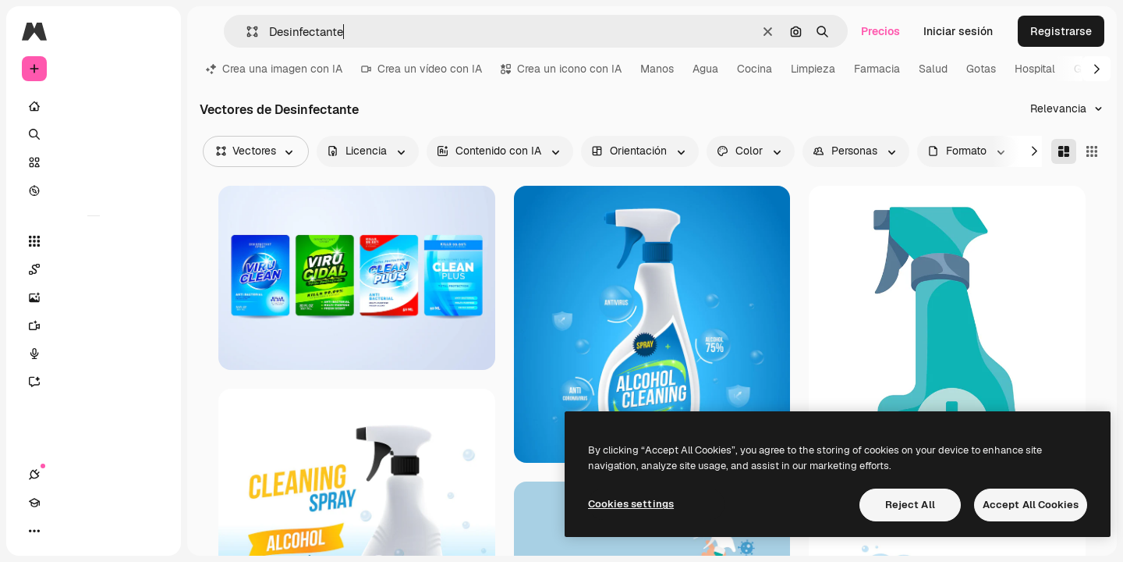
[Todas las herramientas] (93, 241)
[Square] (1091, 151)
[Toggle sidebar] (152, 31)
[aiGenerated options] (500, 151)
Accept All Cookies (1031, 504)
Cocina (754, 69)
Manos (657, 69)
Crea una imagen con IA (274, 69)
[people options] (855, 151)
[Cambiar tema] (90, 530)
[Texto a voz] (93, 353)
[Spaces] (93, 269)
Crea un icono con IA (561, 69)
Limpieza (813, 69)
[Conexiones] (34, 530)
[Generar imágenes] (93, 297)
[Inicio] (93, 106)
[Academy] (62, 530)
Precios (880, 31)
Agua (705, 69)
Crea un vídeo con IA (421, 69)
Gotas (981, 69)
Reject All (910, 504)
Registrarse (1061, 31)
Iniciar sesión (958, 31)
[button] (246, 31)
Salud (933, 69)
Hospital (1035, 69)
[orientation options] (640, 151)
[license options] (368, 151)
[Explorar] (93, 190)
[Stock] (93, 162)
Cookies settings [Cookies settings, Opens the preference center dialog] (631, 503)
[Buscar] (93, 134)
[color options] (751, 151)
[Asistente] (93, 381)
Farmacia (877, 69)
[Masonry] (1063, 151)
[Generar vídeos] (93, 325)
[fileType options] (967, 151)
